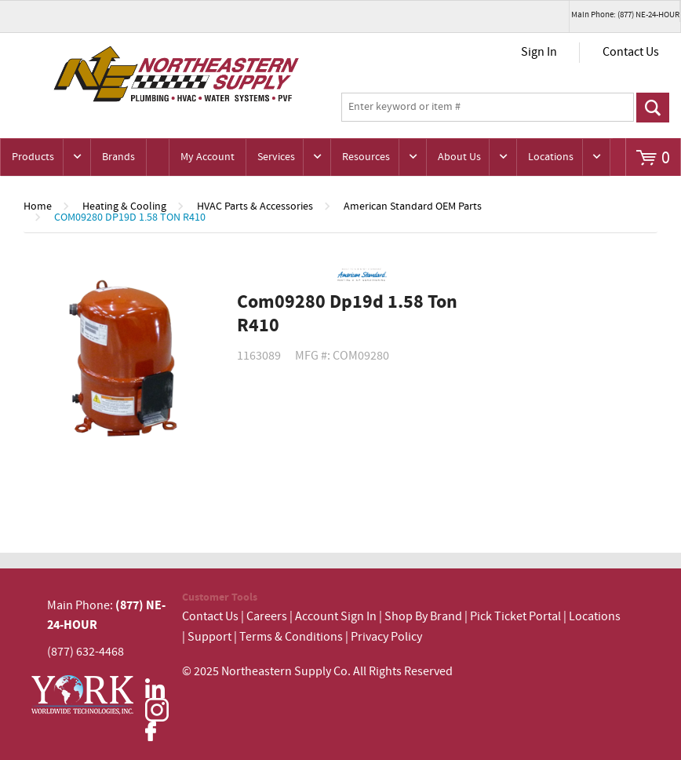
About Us (459, 157)
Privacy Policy (386, 637)
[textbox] (487, 107)
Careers (266, 616)
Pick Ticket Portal (515, 616)
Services (276, 157)
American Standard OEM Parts (413, 206)
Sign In (539, 52)
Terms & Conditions (291, 637)
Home (38, 206)
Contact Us (631, 52)
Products (33, 157)
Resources (366, 157)
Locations (551, 157)
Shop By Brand (423, 616)
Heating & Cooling (124, 206)
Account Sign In (337, 616)
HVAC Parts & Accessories (255, 206)
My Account (207, 157)
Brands (118, 157)
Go (652, 107)
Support (209, 637)
